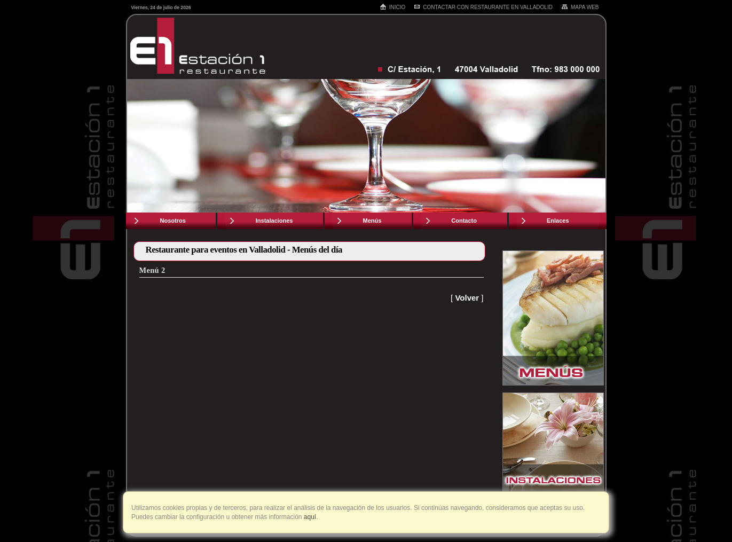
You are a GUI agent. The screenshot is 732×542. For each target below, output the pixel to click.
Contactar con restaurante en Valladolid (483, 7)
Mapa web (580, 7)
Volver (467, 297)
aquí (309, 517)
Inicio (393, 6)
